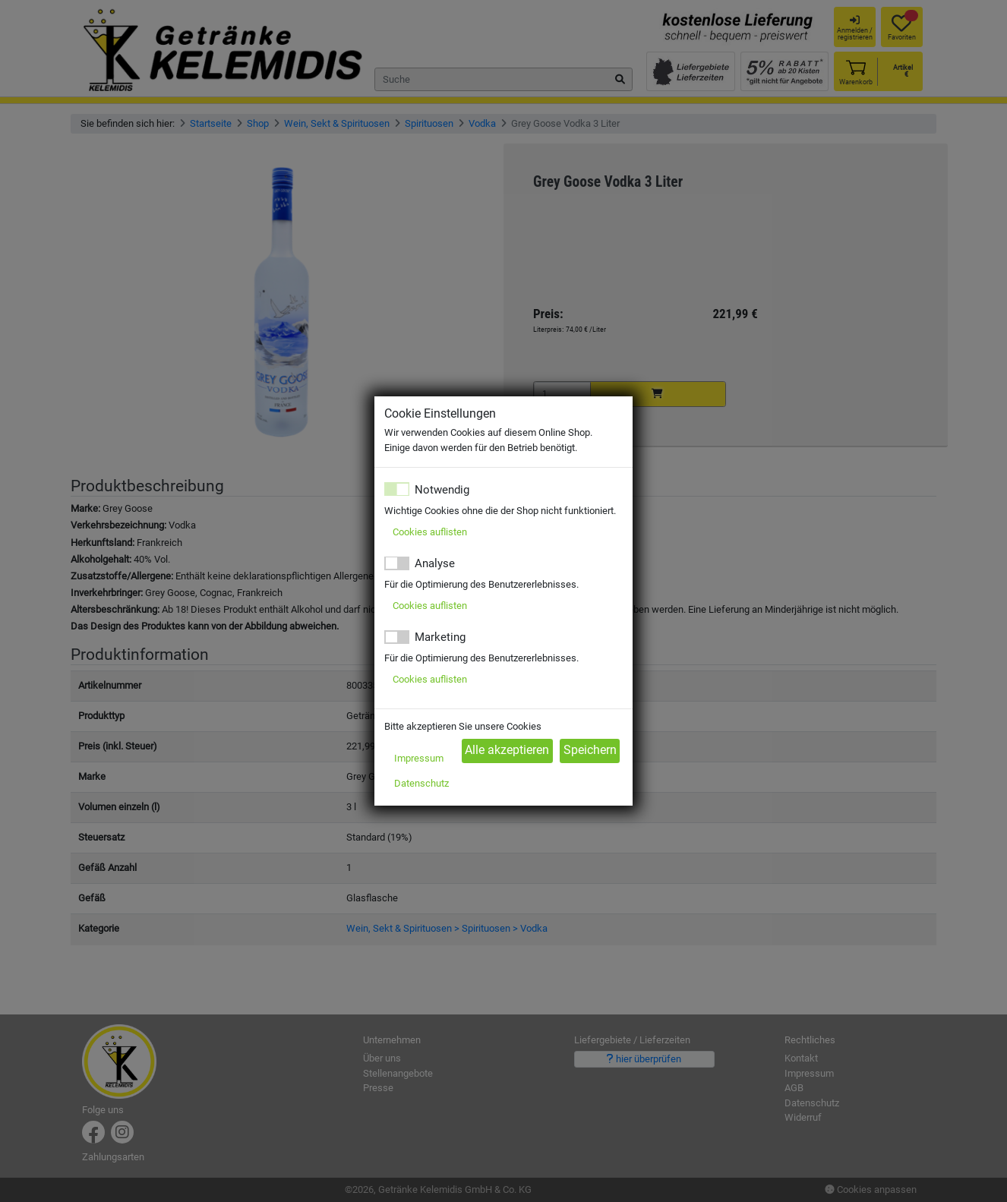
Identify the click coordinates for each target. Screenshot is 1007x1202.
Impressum (419, 758)
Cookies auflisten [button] (430, 532)
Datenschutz (421, 783)
